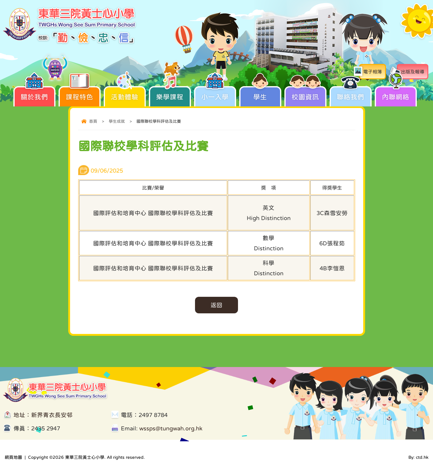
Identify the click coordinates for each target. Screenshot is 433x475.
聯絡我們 (350, 93)
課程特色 (79, 93)
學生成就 (117, 121)
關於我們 (34, 93)
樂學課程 (170, 93)
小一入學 (215, 93)
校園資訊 (305, 93)
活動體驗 (125, 93)
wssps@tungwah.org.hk (170, 428)
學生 (260, 93)
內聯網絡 (396, 93)
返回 (216, 305)
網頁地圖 (13, 457)
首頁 (93, 121)
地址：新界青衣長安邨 (43, 415)
